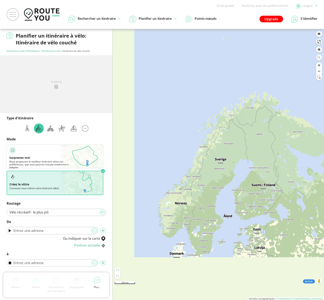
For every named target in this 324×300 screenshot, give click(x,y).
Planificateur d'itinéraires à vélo (44, 50)
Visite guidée (225, 6)
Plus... (97, 283)
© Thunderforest (283, 298)
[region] (218, 164)
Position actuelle (90, 245)
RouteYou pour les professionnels (265, 6)
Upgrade (271, 19)
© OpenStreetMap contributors (307, 298)
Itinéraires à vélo (16, 50)
